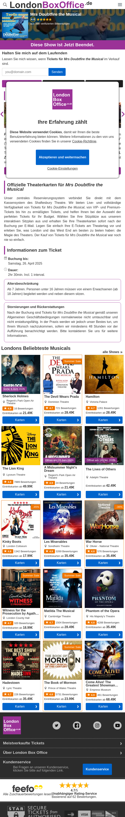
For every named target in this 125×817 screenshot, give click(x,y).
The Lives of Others (99, 427)
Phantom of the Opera (100, 570)
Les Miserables (54, 502)
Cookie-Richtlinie (84, 141)
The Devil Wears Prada (59, 356)
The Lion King (11, 427)
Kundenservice (97, 769)
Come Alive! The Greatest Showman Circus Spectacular (103, 645)
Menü (119, 2)
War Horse (92, 502)
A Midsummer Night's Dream (58, 429)
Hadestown (9, 642)
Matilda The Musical (57, 570)
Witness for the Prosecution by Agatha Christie (17, 574)
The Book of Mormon (58, 642)
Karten (20, 420)
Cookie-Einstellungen (62, 168)
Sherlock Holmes (13, 356)
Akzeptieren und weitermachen (62, 157)
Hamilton (91, 356)
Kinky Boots (9, 502)
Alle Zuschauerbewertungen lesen (27, 794)
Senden (57, 72)
